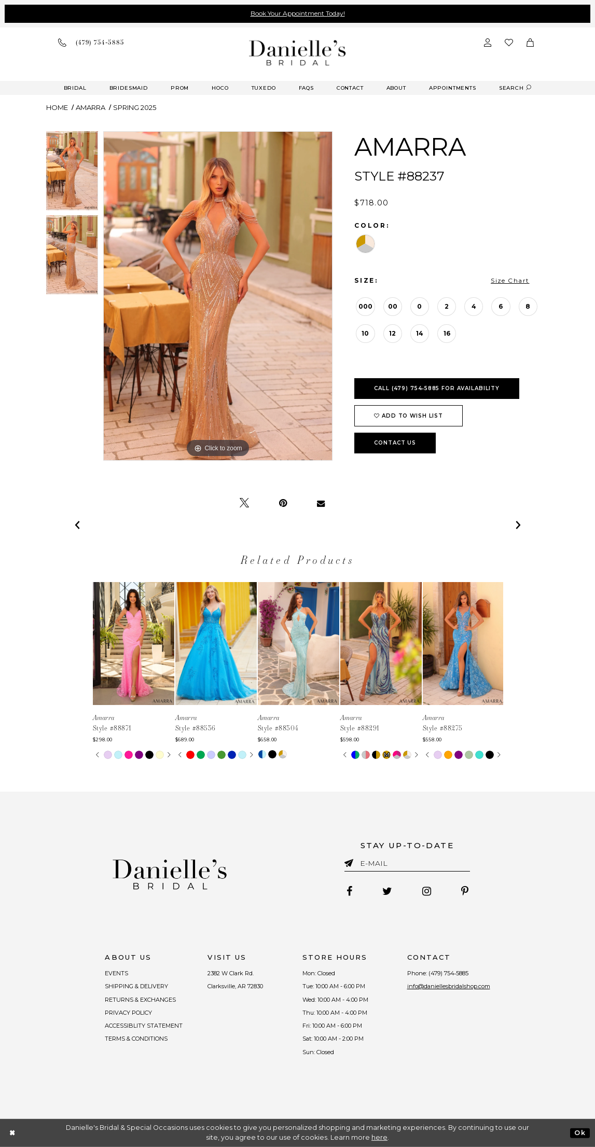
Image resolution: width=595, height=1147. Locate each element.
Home (57, 107)
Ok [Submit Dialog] (579, 1133)
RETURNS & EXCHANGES (140, 999)
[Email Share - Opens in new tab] (321, 503)
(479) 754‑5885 (448, 973)
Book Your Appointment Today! (298, 13)
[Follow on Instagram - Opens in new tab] (426, 891)
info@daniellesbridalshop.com (448, 986)
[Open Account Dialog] (487, 42)
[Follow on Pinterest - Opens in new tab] (464, 891)
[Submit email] (350, 861)
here (379, 1137)
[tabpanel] (72, 173)
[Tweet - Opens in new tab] (244, 503)
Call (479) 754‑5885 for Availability (437, 388)
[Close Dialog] (12, 1132)
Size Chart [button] (510, 280)
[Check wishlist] (509, 42)
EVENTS (117, 973)
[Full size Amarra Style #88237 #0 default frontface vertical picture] (218, 296)
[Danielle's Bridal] (297, 52)
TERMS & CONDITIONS (136, 1038)
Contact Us (395, 442)
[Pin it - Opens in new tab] (283, 503)
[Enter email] (407, 865)
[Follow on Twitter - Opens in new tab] (387, 891)
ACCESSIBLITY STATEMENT (144, 1025)
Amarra (90, 107)
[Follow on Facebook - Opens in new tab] (349, 891)
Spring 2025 (134, 107)
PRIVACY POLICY (129, 1012)
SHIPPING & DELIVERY (137, 986)
